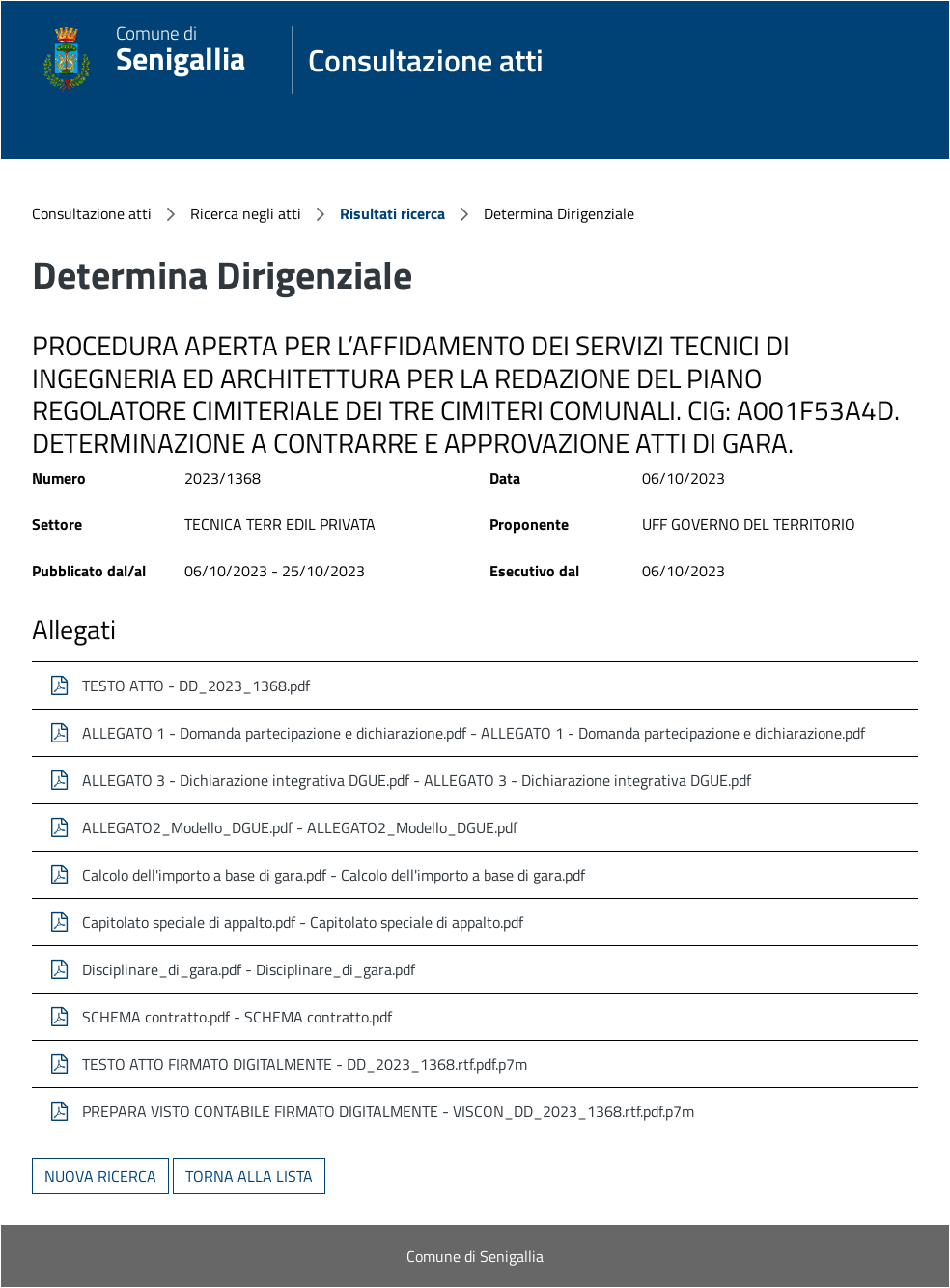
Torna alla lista (249, 1176)
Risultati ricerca (392, 213)
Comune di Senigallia (475, 1256)
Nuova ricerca (100, 1176)
